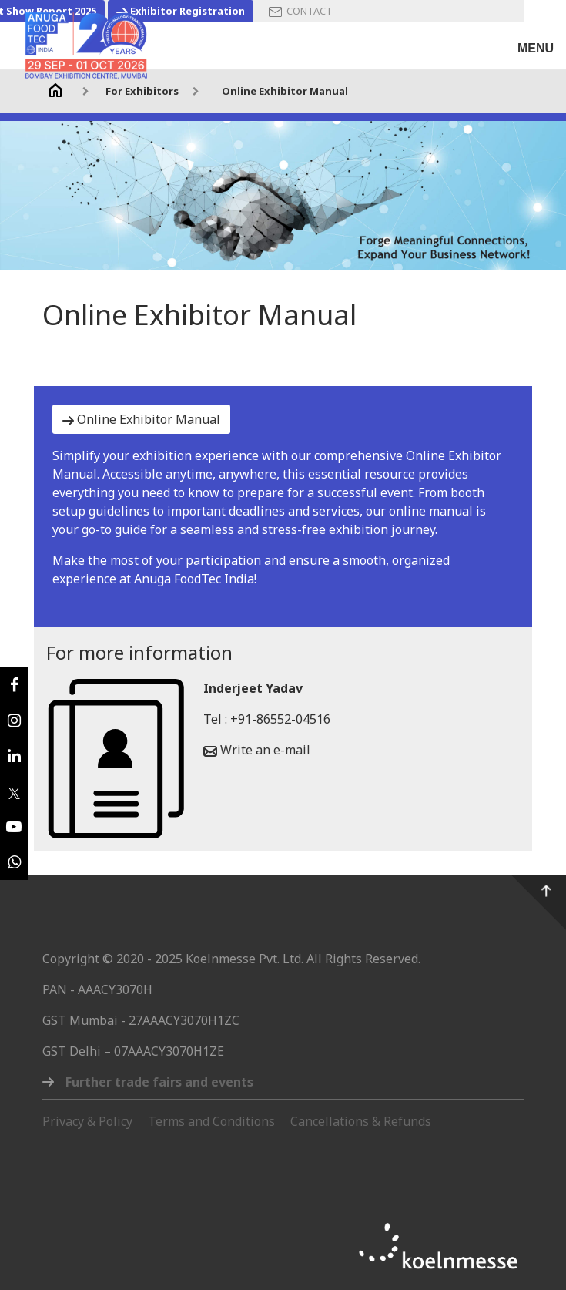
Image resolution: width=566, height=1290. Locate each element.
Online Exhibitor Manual (285, 91)
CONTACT (301, 11)
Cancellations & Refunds (360, 1121)
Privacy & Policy (87, 1121)
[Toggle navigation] (535, 41)
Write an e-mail (256, 749)
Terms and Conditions (211, 1121)
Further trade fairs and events (159, 1081)
